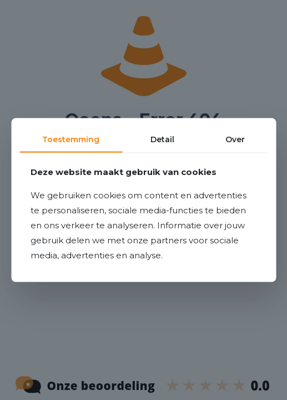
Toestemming (70, 139)
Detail (162, 139)
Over (235, 139)
